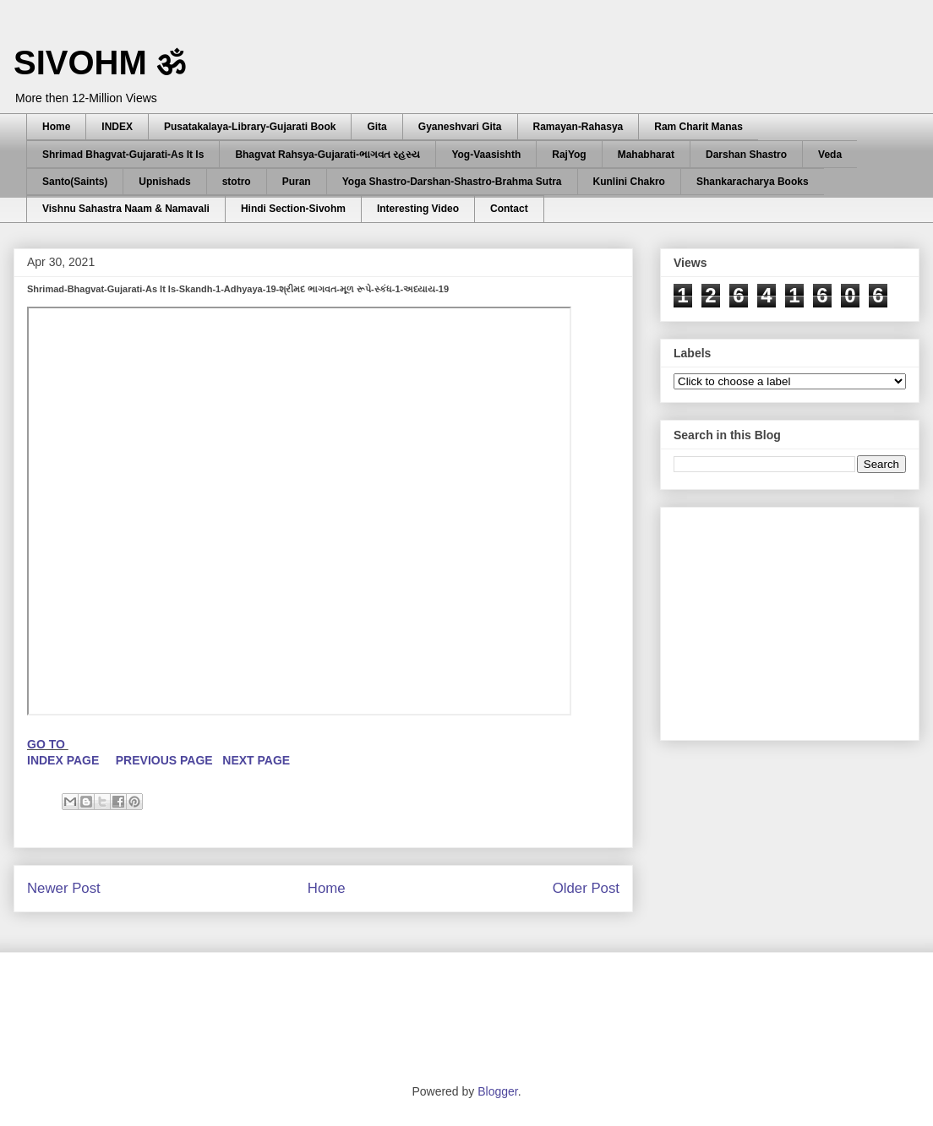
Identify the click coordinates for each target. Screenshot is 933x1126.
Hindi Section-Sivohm (293, 209)
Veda (830, 154)
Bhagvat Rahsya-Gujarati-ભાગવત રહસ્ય (327, 154)
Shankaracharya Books (752, 182)
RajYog (569, 154)
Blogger (497, 1091)
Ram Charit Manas (698, 127)
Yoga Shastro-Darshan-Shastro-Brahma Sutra (452, 182)
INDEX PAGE (64, 760)
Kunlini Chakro (629, 182)
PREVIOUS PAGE (164, 760)
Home (56, 127)
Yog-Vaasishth (486, 154)
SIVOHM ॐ (100, 62)
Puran (296, 182)
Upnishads (164, 182)
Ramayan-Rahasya (578, 127)
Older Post (586, 888)
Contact (509, 209)
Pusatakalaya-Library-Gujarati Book (250, 127)
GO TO (47, 744)
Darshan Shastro (746, 154)
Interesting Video (418, 209)
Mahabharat (646, 154)
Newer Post (64, 888)
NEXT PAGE (256, 760)
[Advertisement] (320, 1016)
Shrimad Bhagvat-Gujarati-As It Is (123, 154)
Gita (376, 127)
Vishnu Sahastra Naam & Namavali (126, 209)
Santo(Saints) (74, 182)
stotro (236, 182)
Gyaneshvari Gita (460, 127)
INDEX (117, 127)
